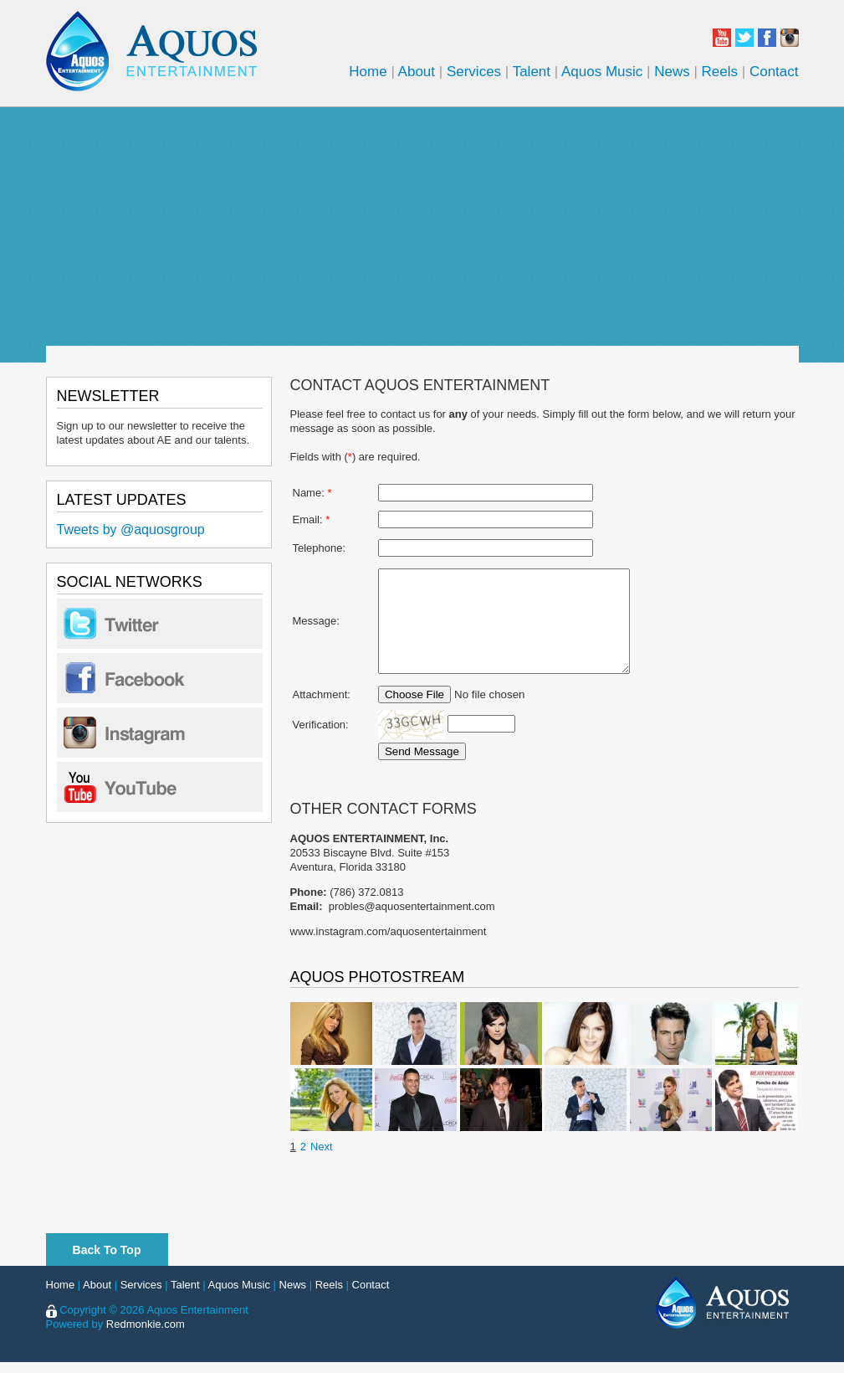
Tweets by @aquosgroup (131, 529)
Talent (531, 72)
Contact (774, 72)
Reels (720, 72)
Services (474, 72)
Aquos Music (601, 72)
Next (321, 1157)
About (416, 72)
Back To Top (107, 1261)
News (672, 72)
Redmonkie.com (145, 1335)
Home (367, 72)
